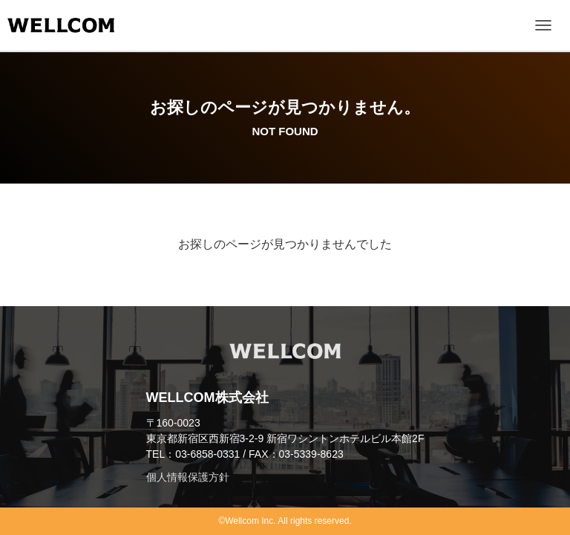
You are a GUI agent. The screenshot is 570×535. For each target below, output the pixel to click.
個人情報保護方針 (187, 477)
